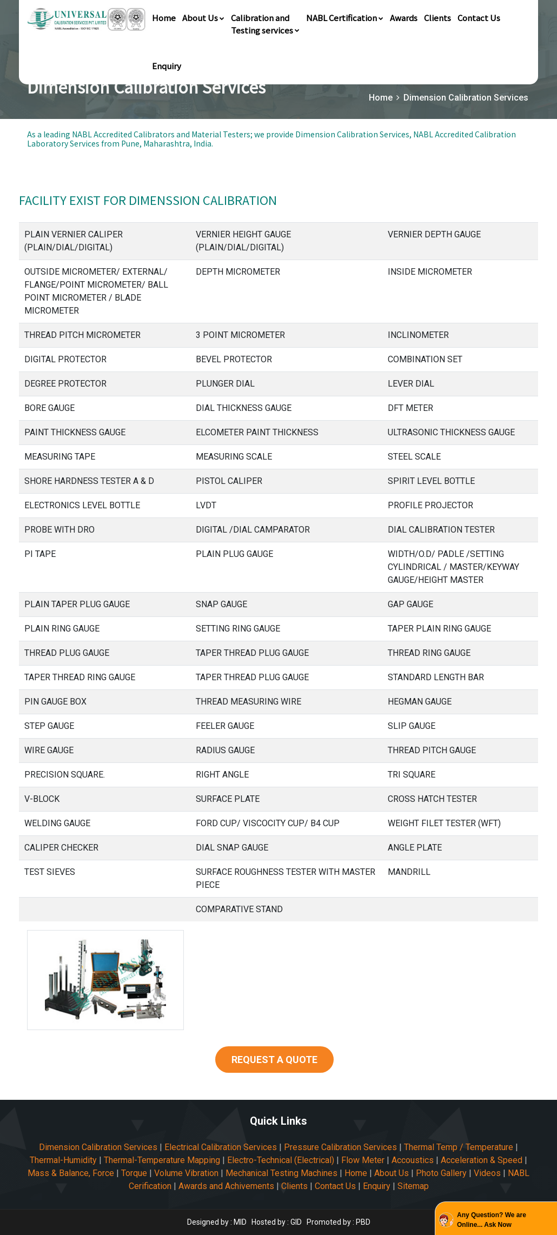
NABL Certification (344, 17)
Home (164, 17)
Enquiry (166, 65)
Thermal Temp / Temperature (458, 1147)
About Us (203, 17)
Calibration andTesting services (265, 24)
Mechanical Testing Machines (281, 1173)
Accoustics (413, 1160)
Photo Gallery (441, 1173)
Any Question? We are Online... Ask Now (491, 1220)
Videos (487, 1173)
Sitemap (413, 1186)
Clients (437, 17)
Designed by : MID (217, 1222)
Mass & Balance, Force (71, 1173)
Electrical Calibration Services (220, 1147)
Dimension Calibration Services (98, 1147)
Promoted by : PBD (338, 1222)
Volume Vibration (186, 1173)
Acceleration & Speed (481, 1160)
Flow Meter (362, 1160)
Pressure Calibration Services (340, 1147)
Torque (134, 1173)
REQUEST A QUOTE (274, 1059)
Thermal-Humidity (63, 1160)
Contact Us (478, 17)
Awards (403, 17)
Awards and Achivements (226, 1186)
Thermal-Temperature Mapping (162, 1160)
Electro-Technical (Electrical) (280, 1160)
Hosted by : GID (276, 1222)
